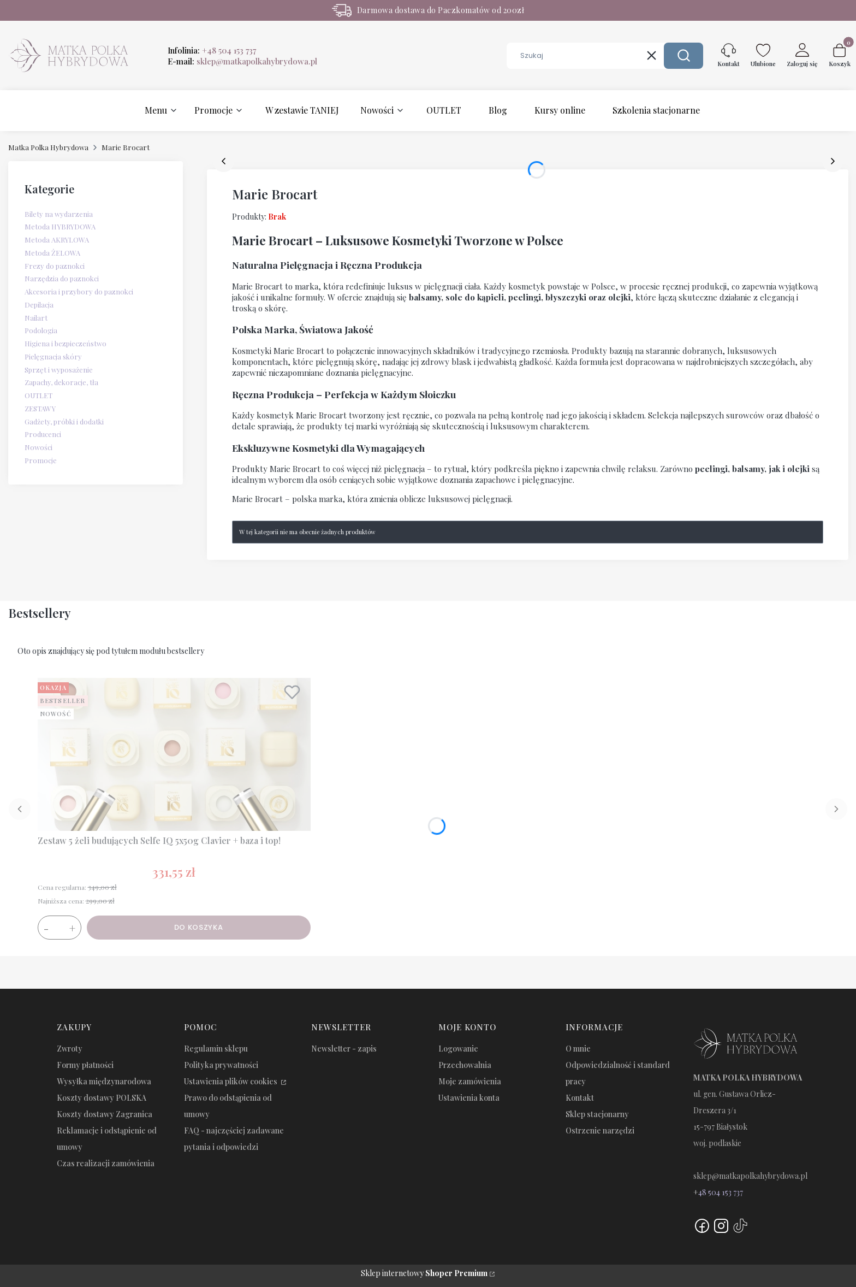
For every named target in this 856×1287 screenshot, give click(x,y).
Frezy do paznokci (55, 265)
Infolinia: (212, 50)
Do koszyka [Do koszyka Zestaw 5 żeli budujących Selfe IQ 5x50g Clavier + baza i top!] (198, 927)
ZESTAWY (40, 408)
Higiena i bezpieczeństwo (65, 343)
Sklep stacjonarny (597, 1114)
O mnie (578, 1048)
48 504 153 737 (720, 1192)
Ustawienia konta (469, 1098)
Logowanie (458, 1048)
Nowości (38, 447)
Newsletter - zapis (344, 1048)
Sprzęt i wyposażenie (59, 369)
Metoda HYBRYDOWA (60, 226)
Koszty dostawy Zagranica (104, 1114)
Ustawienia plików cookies (231, 1081)
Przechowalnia (464, 1065)
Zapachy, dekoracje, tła (61, 382)
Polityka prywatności (221, 1065)
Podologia (41, 330)
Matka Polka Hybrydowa (48, 147)
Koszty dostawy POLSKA (101, 1098)
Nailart (36, 317)
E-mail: (242, 61)
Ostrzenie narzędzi (600, 1130)
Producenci (43, 434)
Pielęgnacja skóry (53, 356)
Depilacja (39, 304)
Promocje (41, 460)
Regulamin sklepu (216, 1048)
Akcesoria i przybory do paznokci (79, 291)
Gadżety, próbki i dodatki (64, 421)
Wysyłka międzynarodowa (104, 1081)
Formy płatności (85, 1065)
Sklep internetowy (424, 1273)
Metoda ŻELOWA (52, 252)
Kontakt (580, 1098)
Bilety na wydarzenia (59, 214)
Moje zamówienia (469, 1081)
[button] (683, 56)
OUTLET (38, 395)
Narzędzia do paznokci (62, 278)
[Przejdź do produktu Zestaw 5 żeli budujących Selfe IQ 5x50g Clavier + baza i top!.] (174, 754)
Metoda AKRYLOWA (57, 239)
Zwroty (69, 1048)
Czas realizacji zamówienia (105, 1163)
